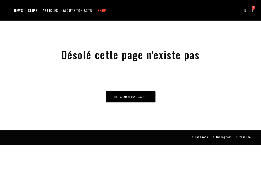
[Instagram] (222, 137)
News (18, 10)
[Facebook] (200, 137)
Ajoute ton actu (78, 10)
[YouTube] (243, 137)
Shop (102, 10)
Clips (32, 10)
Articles (50, 10)
